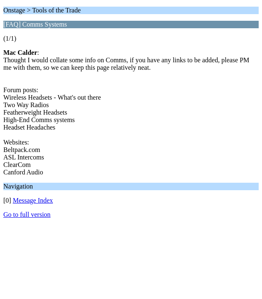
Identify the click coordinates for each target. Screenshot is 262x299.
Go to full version (26, 214)
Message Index (33, 200)
